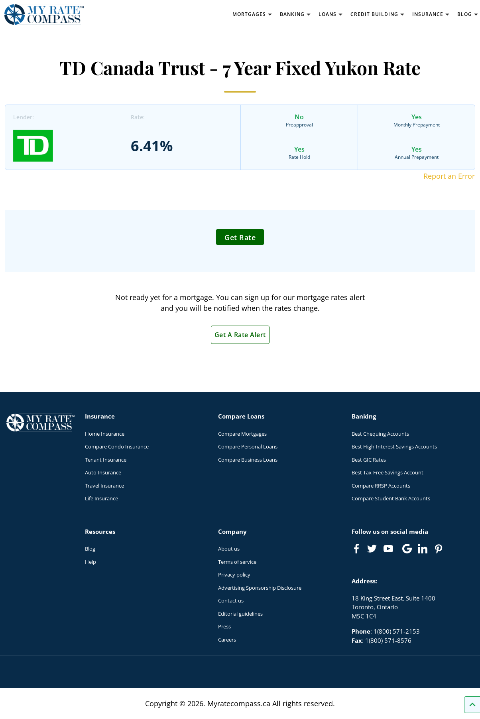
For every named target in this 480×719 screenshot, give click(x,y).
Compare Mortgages (242, 433)
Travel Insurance (104, 485)
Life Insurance (101, 498)
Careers (227, 639)
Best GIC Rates (369, 459)
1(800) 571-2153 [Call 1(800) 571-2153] (397, 631)
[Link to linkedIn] (422, 548)
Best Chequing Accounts (380, 433)
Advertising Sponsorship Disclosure (259, 587)
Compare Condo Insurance (117, 446)
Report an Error (449, 176)
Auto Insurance (103, 472)
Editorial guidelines (240, 613)
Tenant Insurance (105, 459)
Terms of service (237, 561)
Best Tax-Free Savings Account (387, 472)
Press (224, 626)
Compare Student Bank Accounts (391, 498)
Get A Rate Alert (240, 334)
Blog (90, 548)
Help (90, 561)
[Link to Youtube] (390, 550)
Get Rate (240, 237)
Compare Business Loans (247, 459)
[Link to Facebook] (356, 548)
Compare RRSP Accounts (381, 485)
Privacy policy (234, 574)
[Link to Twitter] (372, 549)
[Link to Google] (407, 548)
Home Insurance (104, 433)
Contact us (231, 600)
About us (229, 548)
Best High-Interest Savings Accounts (394, 446)
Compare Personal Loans (247, 446)
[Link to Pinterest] (438, 548)
